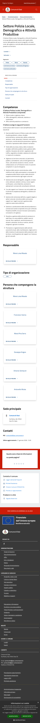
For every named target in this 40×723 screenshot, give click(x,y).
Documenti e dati (9, 568)
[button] (20, 720)
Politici (6, 563)
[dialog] (20, 712)
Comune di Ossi (14, 415)
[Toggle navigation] (3, 9)
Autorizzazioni (8, 618)
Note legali (7, 695)
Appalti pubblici (8, 588)
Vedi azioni (7, 55)
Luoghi (6, 642)
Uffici (5, 557)
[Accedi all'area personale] (29, 3)
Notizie (6, 629)
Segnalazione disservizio (11, 675)
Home (3, 17)
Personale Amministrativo (11, 565)
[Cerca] (36, 10)
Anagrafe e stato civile (10, 577)
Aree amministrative (26, 17)
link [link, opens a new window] (36, 712)
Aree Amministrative (10, 554)
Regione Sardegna (8, 3)
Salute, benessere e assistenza (13, 615)
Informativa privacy (9, 692)
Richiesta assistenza (10, 681)
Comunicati (7, 632)
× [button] (38, 702)
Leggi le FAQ (7, 678)
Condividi (7, 52)
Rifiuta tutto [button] (27, 716)
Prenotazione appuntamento (12, 673)
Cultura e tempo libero (10, 579)
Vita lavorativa (8, 582)
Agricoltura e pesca (9, 621)
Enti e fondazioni (9, 560)
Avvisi (5, 635)
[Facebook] (4, 544)
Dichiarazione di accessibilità (12, 697)
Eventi (6, 645)
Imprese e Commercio (10, 585)
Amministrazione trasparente (12, 689)
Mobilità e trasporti (9, 596)
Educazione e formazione (11, 604)
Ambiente (7, 612)
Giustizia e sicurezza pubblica (12, 607)
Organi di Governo (9, 552)
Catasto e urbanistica (10, 590)
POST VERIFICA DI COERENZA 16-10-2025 (20, 511)
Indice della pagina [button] (11, 75)
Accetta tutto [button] (13, 716)
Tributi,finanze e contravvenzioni (13, 610)
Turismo (6, 593)
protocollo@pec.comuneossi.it (15, 435)
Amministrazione (13, 17)
